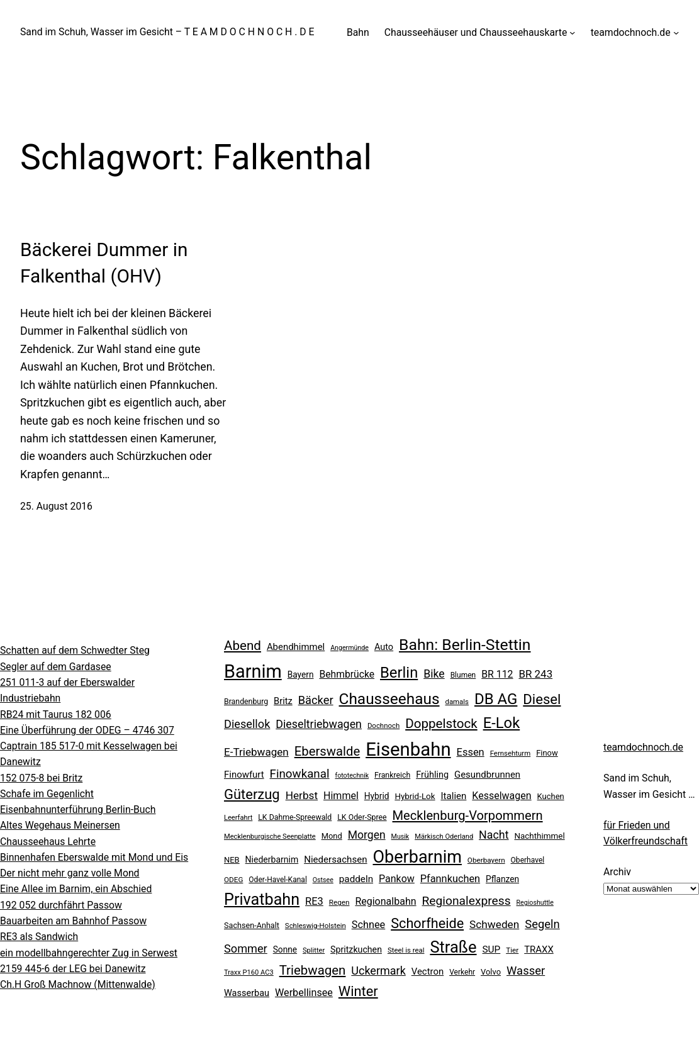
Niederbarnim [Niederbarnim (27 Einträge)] (272, 859)
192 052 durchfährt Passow (61, 905)
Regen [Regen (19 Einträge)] (339, 902)
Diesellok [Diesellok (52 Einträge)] (247, 724)
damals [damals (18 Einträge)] (457, 701)
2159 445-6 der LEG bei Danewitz (73, 969)
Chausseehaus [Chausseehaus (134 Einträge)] (389, 699)
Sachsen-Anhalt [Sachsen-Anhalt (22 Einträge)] (251, 925)
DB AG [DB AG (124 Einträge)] (495, 699)
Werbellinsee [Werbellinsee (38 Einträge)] (304, 993)
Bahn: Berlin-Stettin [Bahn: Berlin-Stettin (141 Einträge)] (464, 644)
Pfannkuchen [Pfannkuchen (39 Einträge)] (450, 879)
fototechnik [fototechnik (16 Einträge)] (352, 775)
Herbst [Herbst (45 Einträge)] (302, 795)
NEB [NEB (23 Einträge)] (232, 860)
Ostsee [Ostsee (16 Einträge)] (323, 880)
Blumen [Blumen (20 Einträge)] (463, 675)
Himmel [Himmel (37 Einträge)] (341, 796)
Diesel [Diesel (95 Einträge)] (542, 699)
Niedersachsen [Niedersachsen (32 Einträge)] (335, 859)
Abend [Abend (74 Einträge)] (242, 645)
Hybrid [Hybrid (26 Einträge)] (376, 796)
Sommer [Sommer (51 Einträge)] (245, 948)
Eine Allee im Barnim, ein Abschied (76, 889)
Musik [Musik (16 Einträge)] (400, 836)
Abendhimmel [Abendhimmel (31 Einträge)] (296, 646)
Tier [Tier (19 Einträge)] (512, 950)
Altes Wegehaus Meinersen (60, 825)
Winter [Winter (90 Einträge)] (358, 991)
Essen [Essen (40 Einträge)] (470, 752)
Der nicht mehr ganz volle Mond (70, 873)
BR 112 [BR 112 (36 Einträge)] (497, 674)
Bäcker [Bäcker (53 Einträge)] (315, 700)
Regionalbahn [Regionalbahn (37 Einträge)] (385, 901)
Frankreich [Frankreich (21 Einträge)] (392, 775)
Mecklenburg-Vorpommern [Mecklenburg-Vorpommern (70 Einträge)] (468, 815)
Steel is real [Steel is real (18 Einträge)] (406, 950)
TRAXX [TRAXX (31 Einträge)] (539, 949)
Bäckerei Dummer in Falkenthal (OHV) (103, 262)
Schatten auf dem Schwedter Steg (75, 650)
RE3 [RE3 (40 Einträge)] (314, 901)
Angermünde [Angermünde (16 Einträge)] (349, 648)
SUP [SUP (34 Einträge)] (491, 949)
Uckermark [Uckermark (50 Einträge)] (378, 970)
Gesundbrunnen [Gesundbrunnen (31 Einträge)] (487, 774)
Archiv (617, 872)
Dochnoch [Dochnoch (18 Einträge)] (383, 725)
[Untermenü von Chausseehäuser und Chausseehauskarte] (572, 32)
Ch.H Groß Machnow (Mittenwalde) (77, 984)
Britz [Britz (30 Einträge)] (283, 701)
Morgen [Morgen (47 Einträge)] (367, 835)
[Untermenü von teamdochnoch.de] (676, 32)
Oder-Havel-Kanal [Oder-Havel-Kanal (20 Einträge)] (277, 879)
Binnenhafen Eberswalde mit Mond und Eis (94, 857)
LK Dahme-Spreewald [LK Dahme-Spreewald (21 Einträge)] (295, 817)
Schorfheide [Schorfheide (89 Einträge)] (427, 923)
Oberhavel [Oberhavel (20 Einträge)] (528, 860)
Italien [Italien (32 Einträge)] (453, 796)
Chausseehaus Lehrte (48, 842)
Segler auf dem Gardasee (55, 667)
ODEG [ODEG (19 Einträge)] (233, 879)
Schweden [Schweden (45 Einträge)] (494, 924)
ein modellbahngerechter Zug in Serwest (88, 953)
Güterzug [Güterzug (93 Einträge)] (252, 794)
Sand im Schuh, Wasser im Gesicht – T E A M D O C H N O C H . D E (167, 32)
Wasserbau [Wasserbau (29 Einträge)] (246, 993)
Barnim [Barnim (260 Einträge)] (253, 671)
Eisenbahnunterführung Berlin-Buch (78, 809)
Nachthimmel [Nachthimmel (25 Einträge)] (539, 836)
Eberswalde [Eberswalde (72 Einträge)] (327, 751)
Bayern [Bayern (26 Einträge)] (301, 674)
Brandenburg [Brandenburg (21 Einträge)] (246, 701)
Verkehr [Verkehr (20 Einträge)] (462, 972)
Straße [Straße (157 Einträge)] (453, 947)
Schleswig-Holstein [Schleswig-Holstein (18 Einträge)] (315, 925)
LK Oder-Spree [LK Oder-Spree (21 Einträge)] (361, 817)
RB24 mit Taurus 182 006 (55, 714)
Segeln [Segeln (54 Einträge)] (542, 924)
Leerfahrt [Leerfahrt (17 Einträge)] (238, 818)
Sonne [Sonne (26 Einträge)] (285, 949)
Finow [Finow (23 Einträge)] (547, 753)
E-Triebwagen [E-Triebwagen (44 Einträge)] (256, 752)
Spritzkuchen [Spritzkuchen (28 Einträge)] (356, 949)
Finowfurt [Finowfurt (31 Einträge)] (244, 774)
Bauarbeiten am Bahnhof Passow (73, 921)
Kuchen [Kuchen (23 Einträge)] (550, 796)
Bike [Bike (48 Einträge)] (434, 674)
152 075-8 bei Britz (41, 778)
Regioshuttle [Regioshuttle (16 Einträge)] (535, 903)
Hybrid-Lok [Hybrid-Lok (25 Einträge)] (414, 796)
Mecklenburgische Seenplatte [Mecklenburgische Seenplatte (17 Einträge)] (270, 836)
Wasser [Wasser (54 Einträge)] (525, 971)
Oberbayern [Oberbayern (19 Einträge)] (486, 860)
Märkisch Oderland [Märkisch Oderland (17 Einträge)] (444, 836)
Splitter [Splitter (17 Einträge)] (314, 950)
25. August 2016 (56, 506)
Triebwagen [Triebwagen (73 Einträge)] (312, 970)
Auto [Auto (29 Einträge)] (383, 647)
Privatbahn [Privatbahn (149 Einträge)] (261, 899)
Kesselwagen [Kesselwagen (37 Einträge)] (501, 796)
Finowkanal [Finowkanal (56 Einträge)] (300, 774)
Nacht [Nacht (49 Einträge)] (493, 834)
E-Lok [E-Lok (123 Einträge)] (501, 723)
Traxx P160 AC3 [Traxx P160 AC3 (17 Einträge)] (249, 972)
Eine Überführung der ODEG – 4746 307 (87, 730)
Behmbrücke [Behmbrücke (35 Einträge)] (346, 674)
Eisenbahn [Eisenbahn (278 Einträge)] (408, 749)
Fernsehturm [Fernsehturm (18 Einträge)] (510, 753)
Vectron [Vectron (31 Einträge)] (427, 971)
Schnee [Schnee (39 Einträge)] (369, 925)
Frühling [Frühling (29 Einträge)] (432, 775)
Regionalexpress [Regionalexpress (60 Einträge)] (466, 900)
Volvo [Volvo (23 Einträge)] (491, 972)
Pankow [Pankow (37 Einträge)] (397, 879)
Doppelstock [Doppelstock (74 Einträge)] (441, 723)
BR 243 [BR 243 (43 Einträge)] (535, 674)
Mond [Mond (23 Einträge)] (332, 836)
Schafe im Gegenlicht (47, 794)
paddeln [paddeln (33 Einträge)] (356, 879)
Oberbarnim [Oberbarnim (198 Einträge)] (416, 857)
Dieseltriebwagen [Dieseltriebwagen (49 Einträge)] (319, 724)
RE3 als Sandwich (39, 937)
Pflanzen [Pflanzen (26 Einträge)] (502, 879)
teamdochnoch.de (643, 747)
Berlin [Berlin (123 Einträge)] (399, 672)
